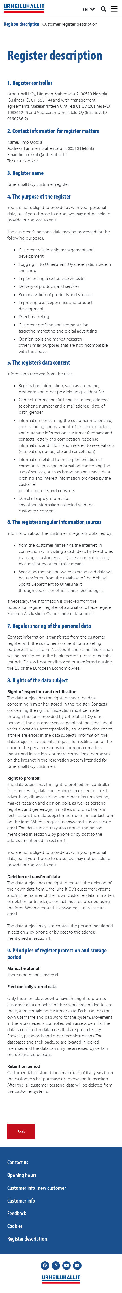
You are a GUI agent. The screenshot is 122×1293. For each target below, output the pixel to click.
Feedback (16, 1213)
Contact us (17, 1162)
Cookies (14, 1225)
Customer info (21, 1200)
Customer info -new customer (36, 1187)
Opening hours (22, 1174)
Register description (21, 24)
